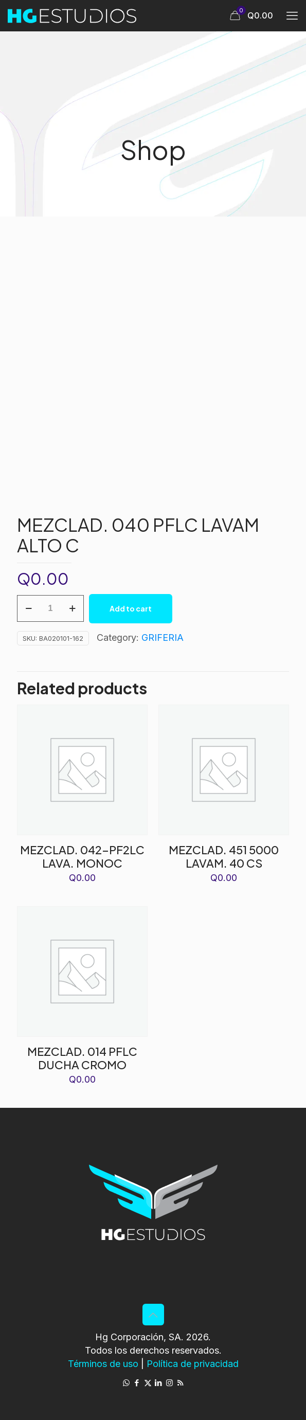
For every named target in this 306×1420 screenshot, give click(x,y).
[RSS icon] (180, 1383)
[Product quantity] (50, 608)
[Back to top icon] (153, 1314)
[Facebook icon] (137, 1383)
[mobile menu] (292, 15)
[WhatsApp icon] (126, 1383)
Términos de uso (103, 1363)
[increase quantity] (72, 608)
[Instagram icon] (169, 1383)
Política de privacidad (193, 1363)
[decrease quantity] (29, 608)
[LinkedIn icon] (159, 1383)
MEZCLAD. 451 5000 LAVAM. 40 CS (224, 856)
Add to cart (131, 608)
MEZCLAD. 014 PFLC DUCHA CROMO (82, 1058)
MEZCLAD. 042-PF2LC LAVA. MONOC (82, 856)
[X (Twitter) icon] (148, 1383)
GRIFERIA (162, 637)
